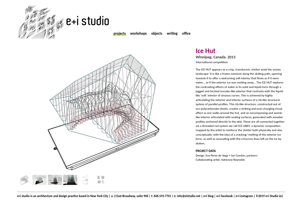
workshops (138, 33)
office (186, 33)
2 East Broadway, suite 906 (131, 196)
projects (120, 33)
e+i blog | (209, 196)
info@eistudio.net (188, 196)
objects (156, 33)
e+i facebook (224, 196)
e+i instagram (244, 196)
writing (172, 33)
